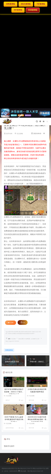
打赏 (22, 322)
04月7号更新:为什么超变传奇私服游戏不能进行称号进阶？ (14, 419)
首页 (9, 338)
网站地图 (22, 471)
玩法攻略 (20, 133)
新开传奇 (9, 133)
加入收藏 (10, 322)
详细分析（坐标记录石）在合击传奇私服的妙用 (38, 362)
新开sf (7, 400)
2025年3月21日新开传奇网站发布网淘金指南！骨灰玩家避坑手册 (37, 419)
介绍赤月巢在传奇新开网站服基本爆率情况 (37, 390)
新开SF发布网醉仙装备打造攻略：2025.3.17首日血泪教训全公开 (14, 391)
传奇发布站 (9, 350)
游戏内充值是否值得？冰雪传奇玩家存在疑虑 (13, 362)
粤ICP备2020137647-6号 (35, 471)
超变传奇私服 (10, 428)
